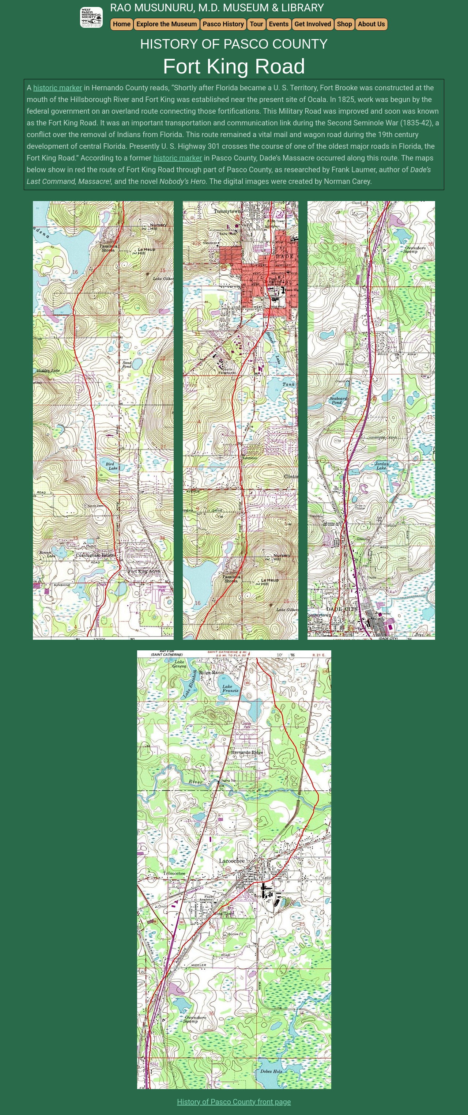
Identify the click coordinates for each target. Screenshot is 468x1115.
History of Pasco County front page (234, 1101)
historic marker (57, 87)
